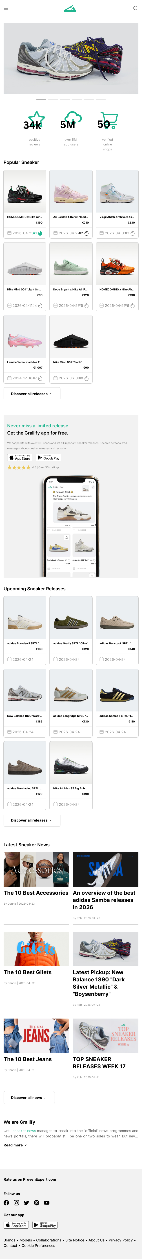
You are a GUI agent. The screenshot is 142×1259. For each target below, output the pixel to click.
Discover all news (29, 1097)
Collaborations (48, 1240)
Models (26, 1240)
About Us (96, 1240)
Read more (16, 1145)
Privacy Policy (121, 1240)
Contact (10, 1245)
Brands (9, 1240)
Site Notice (74, 1240)
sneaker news (24, 1130)
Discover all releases (32, 393)
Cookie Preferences (38, 1245)
